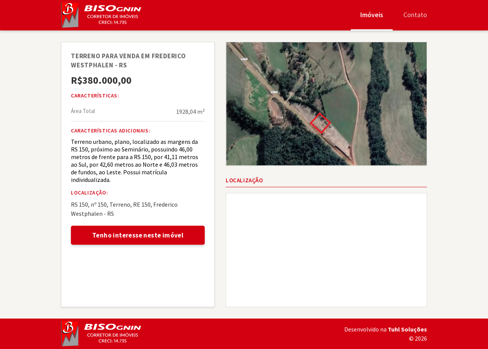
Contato (415, 14)
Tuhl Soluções (407, 329)
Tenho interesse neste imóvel (137, 235)
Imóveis (371, 14)
